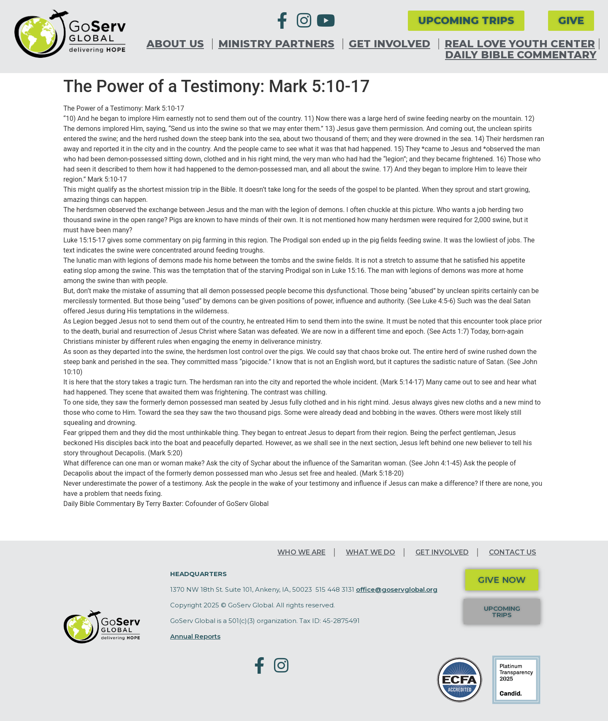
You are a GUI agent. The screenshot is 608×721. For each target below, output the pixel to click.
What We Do (370, 552)
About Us (177, 43)
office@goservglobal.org (396, 589)
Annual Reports (195, 636)
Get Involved (391, 43)
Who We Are (301, 552)
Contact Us (512, 552)
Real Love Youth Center (520, 43)
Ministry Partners (278, 43)
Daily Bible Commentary (521, 54)
